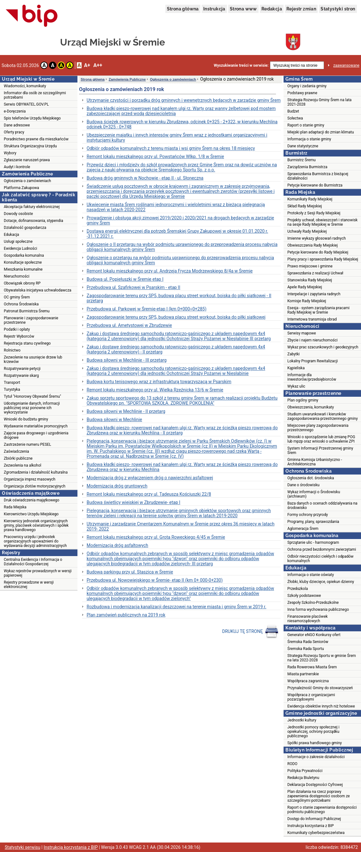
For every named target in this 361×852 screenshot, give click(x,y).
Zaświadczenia (16, 451)
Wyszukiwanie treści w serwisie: (241, 65)
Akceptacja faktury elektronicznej (32, 207)
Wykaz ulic (296, 386)
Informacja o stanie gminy (309, 139)
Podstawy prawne (302, 93)
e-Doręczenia (15, 111)
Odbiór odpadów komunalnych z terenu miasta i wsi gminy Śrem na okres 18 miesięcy (171, 148)
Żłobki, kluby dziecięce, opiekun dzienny (320, 581)
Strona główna (183, 8)
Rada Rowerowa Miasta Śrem (312, 667)
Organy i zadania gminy (307, 86)
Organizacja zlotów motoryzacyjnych (34, 486)
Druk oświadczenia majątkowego (31, 500)
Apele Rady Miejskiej (304, 287)
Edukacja (11, 234)
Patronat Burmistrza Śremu (27, 311)
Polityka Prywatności (304, 771)
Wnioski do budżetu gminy (26, 419)
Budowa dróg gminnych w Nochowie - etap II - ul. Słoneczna (145, 178)
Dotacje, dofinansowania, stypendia (33, 220)
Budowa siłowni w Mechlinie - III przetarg (127, 360)
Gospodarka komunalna (24, 255)
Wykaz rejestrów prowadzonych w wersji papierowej (37, 573)
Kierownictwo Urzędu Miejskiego (31, 514)
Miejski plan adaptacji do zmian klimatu (320, 132)
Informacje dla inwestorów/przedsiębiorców (311, 377)
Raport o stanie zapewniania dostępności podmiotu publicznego (322, 809)
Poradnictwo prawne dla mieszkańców (36, 139)
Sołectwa (295, 118)
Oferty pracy (14, 132)
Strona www (243, 8)
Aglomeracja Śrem (302, 528)
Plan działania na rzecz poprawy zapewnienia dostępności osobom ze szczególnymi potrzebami (318, 796)
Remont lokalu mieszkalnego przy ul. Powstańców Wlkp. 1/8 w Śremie (155, 156)
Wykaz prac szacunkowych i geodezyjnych (322, 347)
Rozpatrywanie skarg (21, 375)
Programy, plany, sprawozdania (313, 521)
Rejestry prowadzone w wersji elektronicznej (29, 584)
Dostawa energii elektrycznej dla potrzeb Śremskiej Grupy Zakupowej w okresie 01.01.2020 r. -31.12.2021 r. (177, 234)
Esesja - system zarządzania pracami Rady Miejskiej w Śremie (318, 310)
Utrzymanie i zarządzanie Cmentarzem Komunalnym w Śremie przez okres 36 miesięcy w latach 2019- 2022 (180, 526)
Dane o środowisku (303, 485)
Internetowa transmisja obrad (312, 319)
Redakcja (271, 8)
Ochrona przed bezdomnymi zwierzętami (321, 549)
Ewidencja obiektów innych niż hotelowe (321, 706)
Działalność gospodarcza (25, 227)
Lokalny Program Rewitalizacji (312, 361)
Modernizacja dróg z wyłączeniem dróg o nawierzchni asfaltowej (150, 477)
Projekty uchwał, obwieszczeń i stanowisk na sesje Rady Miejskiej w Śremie (322, 222)
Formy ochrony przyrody (307, 514)
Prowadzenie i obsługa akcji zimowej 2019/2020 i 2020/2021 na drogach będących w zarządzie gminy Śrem (180, 220)
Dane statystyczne (302, 146)
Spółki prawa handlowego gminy (314, 743)
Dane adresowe (17, 125)
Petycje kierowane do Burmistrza (314, 185)
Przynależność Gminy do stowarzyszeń (320, 688)
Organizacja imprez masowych (29, 479)
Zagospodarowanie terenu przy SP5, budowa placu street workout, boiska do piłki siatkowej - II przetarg (179, 298)
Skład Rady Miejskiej (304, 206)
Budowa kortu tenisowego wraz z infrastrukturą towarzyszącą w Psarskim (159, 381)
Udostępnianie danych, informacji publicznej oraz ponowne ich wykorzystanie (32, 407)
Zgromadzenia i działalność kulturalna (36, 472)
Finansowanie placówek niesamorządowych (307, 618)
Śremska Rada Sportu (305, 649)
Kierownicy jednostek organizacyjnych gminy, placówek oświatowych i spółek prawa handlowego (36, 525)
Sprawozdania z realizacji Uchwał (315, 273)
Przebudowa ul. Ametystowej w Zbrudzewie (129, 325)
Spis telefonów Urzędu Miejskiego (32, 118)
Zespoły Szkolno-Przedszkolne (313, 602)
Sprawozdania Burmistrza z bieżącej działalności (317, 176)
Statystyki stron (338, 8)
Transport (12, 382)
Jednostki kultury (301, 720)
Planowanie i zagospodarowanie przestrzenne (31, 320)
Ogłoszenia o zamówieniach (27, 181)
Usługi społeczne (18, 241)
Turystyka (12, 389)
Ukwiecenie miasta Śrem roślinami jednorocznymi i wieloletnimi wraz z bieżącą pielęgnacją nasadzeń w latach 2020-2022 (176, 207)
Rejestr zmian (301, 8)
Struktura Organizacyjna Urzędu (30, 146)
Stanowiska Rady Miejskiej (309, 280)
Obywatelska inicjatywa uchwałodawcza (37, 290)
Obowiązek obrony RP (22, 283)
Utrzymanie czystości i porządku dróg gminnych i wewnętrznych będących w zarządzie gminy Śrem (184, 100)
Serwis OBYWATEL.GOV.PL (26, 104)
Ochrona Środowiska (21, 304)
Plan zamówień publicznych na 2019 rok (126, 614)
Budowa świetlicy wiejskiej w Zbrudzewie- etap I (133, 502)
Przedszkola (297, 588)
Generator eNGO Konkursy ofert (313, 635)
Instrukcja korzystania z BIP (310, 826)
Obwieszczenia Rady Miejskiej (312, 245)
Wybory (10, 153)
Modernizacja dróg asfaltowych (117, 545)
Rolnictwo (12, 350)
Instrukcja (214, 8)
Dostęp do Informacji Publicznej (314, 819)
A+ (87, 65)
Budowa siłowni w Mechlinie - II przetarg (126, 411)
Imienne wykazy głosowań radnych (316, 238)
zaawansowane (346, 65)
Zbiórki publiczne (18, 458)
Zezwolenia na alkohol (22, 465)
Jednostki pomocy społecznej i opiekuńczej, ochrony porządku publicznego (313, 731)
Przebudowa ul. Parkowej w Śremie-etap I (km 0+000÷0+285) (146, 308)
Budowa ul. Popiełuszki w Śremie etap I (125, 279)
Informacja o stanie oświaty (310, 575)
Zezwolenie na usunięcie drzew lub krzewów (33, 359)
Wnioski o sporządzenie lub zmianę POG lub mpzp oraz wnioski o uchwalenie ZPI (321, 439)
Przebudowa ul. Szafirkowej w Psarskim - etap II (133, 287)
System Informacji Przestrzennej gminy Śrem (320, 450)
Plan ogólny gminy (302, 400)
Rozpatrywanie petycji (22, 368)
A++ (97, 65)
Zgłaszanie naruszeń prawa (27, 160)
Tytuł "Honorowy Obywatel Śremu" (32, 396)
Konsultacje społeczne (23, 262)
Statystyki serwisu (22, 847)
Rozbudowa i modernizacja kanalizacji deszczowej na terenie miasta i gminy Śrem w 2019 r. (176, 606)
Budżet (293, 111)
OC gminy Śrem (17, 297)
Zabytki (293, 354)
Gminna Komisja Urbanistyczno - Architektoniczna (314, 461)
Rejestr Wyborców (19, 336)
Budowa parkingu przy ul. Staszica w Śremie (130, 571)
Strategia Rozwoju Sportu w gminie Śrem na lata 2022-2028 (321, 657)
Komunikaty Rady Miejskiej (310, 199)
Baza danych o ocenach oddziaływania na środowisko (322, 505)
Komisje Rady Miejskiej (306, 301)
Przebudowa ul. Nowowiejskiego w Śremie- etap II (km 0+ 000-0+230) (155, 580)
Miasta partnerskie (303, 674)
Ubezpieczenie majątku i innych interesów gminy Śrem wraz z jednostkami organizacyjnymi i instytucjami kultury (177, 137)
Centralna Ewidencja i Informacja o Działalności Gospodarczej (33, 561)
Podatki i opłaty (17, 329)
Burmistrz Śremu (301, 160)
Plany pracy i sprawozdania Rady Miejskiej (322, 259)
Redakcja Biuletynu (303, 777)
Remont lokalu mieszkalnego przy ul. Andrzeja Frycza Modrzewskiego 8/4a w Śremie (170, 270)
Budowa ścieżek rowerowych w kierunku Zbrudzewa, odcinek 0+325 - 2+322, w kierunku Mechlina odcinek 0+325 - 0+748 (182, 124)
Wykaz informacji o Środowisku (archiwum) (313, 494)
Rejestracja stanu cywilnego (27, 343)
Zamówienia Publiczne (127, 79)
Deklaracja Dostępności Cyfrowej (315, 784)
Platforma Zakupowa (21, 188)
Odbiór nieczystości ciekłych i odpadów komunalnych (320, 558)
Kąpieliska (296, 368)
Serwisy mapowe (301, 333)
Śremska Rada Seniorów (307, 642)
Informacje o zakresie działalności (316, 757)
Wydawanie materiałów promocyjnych (36, 426)
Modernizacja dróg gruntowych (117, 485)
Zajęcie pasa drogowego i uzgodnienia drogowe (36, 435)
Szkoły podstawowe (304, 595)
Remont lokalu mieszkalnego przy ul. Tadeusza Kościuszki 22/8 (149, 494)
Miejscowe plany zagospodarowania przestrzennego (317, 427)
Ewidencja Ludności (20, 248)
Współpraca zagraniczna (308, 681)
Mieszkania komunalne (23, 269)
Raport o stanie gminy (305, 125)
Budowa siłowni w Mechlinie (114, 419)
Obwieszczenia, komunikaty (310, 407)
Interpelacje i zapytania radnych (313, 294)
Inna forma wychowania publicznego (318, 609)
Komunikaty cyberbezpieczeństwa (316, 833)
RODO (292, 764)
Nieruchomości (16, 276)
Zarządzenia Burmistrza (307, 167)
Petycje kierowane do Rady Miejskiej (317, 252)
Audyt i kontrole (17, 167)
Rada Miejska (15, 507)
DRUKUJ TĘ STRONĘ (250, 632)
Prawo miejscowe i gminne (310, 266)
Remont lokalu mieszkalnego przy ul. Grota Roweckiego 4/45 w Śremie (156, 537)
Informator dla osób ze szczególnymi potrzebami (35, 95)
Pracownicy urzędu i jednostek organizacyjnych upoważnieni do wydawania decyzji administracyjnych (35, 541)
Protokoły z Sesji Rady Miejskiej (313, 213)
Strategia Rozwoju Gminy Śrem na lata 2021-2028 (319, 102)
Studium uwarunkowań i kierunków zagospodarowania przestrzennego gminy (322, 416)
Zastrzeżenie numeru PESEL (27, 444)
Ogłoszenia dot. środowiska (310, 478)
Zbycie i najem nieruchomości (312, 340)
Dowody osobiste (18, 213)
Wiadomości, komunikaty (25, 86)
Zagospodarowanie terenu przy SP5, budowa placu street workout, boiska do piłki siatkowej (176, 317)
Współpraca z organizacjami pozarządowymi (311, 697)
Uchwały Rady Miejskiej (307, 231)
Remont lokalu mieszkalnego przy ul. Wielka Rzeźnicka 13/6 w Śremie (155, 389)
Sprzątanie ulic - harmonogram (313, 542)
